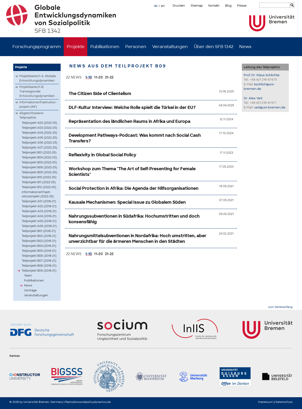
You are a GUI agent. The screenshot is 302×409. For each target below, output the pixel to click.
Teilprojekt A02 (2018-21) (39, 206)
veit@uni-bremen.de (269, 107)
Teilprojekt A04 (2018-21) (39, 216)
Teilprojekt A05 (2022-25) (39, 138)
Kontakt (213, 6)
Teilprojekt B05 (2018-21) (39, 251)
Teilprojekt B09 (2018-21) (39, 271)
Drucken (179, 6)
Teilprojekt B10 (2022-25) (39, 177)
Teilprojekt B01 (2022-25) (39, 152)
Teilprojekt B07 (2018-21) (39, 261)
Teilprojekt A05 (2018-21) (39, 221)
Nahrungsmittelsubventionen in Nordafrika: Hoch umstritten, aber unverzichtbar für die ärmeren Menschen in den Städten (137, 238)
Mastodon (71, 402)
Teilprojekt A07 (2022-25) (39, 147)
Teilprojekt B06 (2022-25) (39, 167)
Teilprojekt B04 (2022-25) (39, 157)
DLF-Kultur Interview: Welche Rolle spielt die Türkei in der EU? (132, 107)
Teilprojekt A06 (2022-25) (39, 143)
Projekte (75, 47)
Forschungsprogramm (37, 47)
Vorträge (30, 290)
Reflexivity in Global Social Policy (102, 155)
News (245, 47)
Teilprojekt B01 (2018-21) (39, 231)
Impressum (265, 402)
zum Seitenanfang (280, 307)
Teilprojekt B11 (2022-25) (39, 182)
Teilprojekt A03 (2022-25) (39, 128)
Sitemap (197, 6)
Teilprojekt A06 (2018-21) (39, 226)
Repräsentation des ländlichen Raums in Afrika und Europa (129, 121)
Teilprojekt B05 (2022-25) (39, 162)
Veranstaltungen (170, 47)
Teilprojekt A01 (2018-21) (39, 201)
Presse (242, 6)
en (163, 6)
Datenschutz (284, 402)
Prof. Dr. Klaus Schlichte (262, 75)
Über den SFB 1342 (213, 47)
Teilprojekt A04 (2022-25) (39, 133)
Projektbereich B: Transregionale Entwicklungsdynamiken (37, 91)
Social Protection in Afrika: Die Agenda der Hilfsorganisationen (133, 188)
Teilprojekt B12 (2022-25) (39, 187)
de (156, 6)
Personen (135, 47)
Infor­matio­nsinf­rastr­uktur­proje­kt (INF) (38, 104)
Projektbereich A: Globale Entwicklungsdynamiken (37, 78)
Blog (228, 6)
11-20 (98, 77)
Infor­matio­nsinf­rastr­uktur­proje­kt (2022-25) (38, 194)
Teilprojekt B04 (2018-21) (39, 246)
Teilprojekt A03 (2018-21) (39, 211)
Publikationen (104, 47)
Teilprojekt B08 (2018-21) (39, 266)
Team (28, 275)
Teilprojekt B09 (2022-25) (39, 172)
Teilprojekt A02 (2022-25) (39, 123)
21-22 (109, 77)
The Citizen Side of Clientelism (100, 93)
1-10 (88, 77)
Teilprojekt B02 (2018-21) (39, 236)
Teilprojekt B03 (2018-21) (39, 241)
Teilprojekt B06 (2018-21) (39, 256)
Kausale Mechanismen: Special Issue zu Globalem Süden (127, 202)
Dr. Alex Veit (253, 98)
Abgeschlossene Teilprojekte (31, 115)
